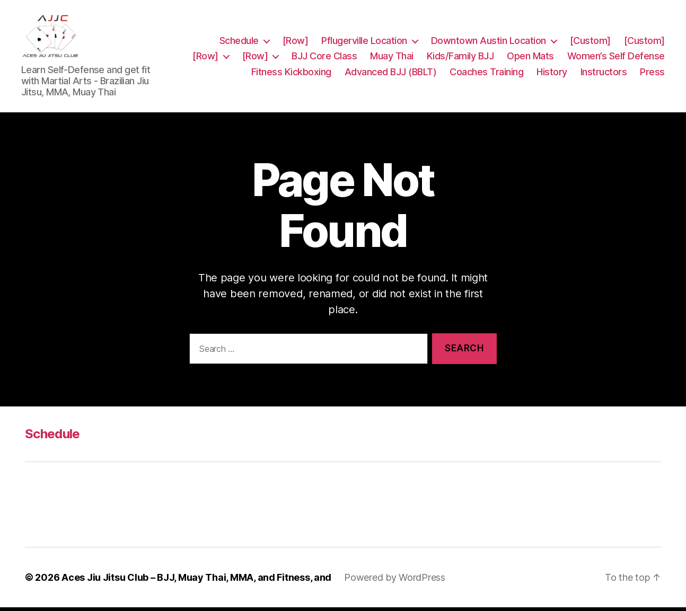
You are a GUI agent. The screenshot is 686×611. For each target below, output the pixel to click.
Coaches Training (584, 66)
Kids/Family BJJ (571, 50)
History (649, 66)
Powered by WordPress (394, 581)
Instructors (604, 81)
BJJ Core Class (435, 50)
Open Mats (641, 50)
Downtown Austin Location (488, 34)
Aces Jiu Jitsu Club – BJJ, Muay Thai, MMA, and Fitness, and (196, 581)
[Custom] (590, 34)
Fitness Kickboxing (389, 66)
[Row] (296, 34)
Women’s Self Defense (287, 66)
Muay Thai (502, 50)
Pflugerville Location (364, 34)
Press (652, 81)
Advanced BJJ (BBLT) (488, 66)
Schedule (239, 34)
